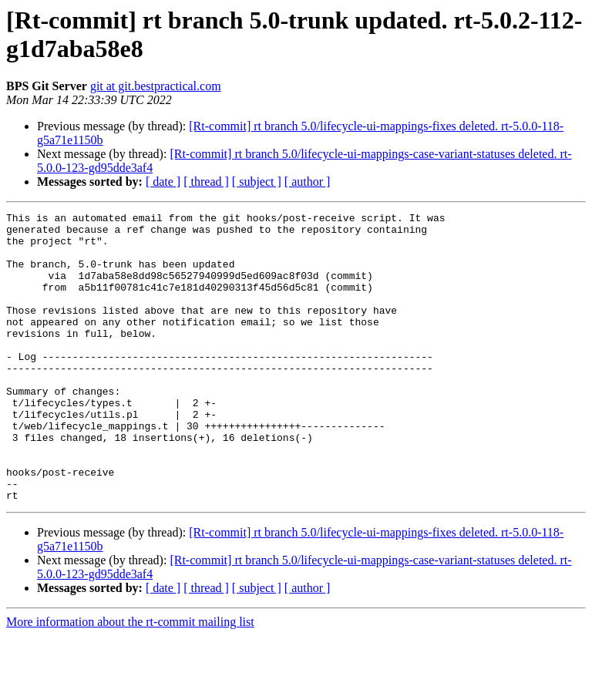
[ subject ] (256, 181)
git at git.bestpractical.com (155, 86)
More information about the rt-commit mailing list (130, 679)
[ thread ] (206, 181)
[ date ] (163, 181)
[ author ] (307, 181)
